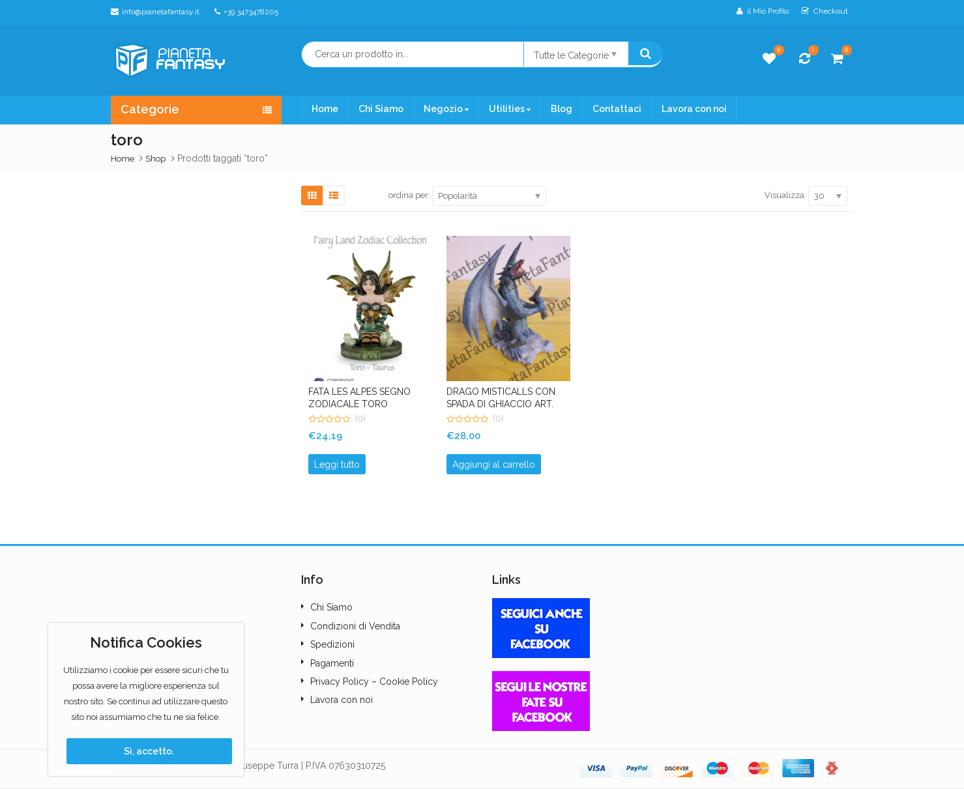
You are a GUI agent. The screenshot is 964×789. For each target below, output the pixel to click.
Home (325, 109)
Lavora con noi (694, 109)
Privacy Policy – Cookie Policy (374, 681)
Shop (155, 159)
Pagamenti (332, 663)
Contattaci (616, 109)
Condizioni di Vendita (355, 626)
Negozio (446, 109)
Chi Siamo (380, 109)
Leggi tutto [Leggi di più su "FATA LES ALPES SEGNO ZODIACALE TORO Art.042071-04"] (337, 464)
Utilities (510, 109)
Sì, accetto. (149, 751)
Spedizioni (332, 644)
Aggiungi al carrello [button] (493, 464)
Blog (561, 109)
